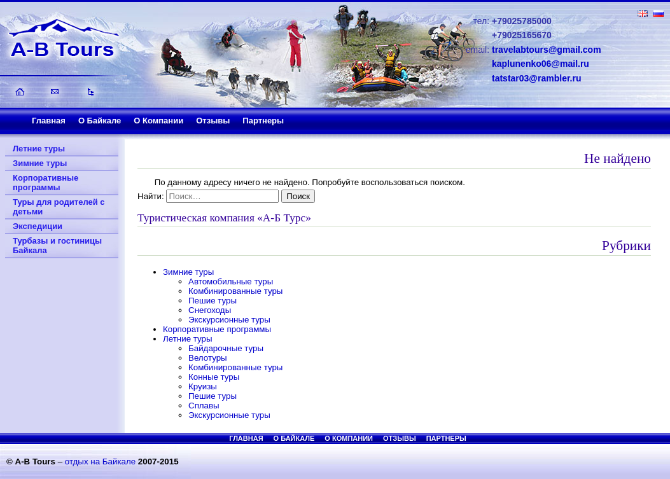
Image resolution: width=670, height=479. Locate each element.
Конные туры (213, 377)
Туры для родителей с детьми (59, 206)
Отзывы (213, 120)
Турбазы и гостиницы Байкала (57, 245)
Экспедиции (37, 226)
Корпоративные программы (45, 182)
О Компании (158, 120)
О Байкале (99, 120)
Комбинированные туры (235, 291)
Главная (49, 120)
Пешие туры (212, 300)
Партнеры (263, 120)
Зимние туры (40, 163)
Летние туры (39, 148)
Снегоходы (209, 310)
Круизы (202, 386)
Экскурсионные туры (229, 319)
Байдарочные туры (225, 348)
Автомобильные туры (230, 281)
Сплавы (204, 405)
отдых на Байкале (100, 461)
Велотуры (207, 358)
